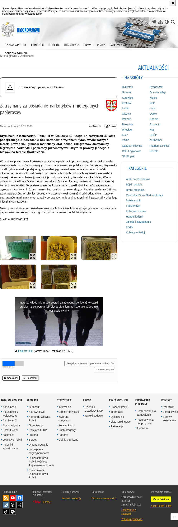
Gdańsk (126, 92)
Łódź (152, 108)
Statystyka (64, 400)
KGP (125, 135)
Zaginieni (8, 434)
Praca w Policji (118, 400)
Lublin (125, 108)
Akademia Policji (159, 145)
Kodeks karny (67, 425)
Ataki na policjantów (138, 179)
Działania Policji (11, 400)
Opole (153, 113)
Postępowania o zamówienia (146, 413)
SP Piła (154, 151)
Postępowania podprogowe (145, 421)
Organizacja (36, 425)
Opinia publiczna (68, 439)
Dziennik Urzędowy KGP (94, 408)
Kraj (152, 129)
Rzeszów (127, 124)
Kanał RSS (6, 498)
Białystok (127, 87)
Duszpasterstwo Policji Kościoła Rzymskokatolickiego (41, 461)
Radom (154, 119)
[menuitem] (15, 44)
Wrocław (127, 129)
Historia (33, 434)
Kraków (126, 103)
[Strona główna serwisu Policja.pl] (154, 21)
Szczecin (155, 124)
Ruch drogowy (11, 425)
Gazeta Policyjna (132, 145)
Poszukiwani (10, 430)
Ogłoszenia (117, 416)
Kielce (153, 97)
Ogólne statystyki (69, 411)
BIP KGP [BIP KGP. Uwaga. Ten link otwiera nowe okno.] (47, 502)
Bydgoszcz (156, 87)
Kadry (129, 227)
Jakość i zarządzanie (138, 221)
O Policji (32, 400)
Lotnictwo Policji (12, 439)
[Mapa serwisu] (160, 21)
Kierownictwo (36, 411)
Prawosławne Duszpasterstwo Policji (38, 474)
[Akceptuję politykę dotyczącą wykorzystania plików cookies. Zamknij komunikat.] (173, 3)
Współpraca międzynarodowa (39, 451)
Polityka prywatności (132, 519)
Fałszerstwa (133, 205)
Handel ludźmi (134, 216)
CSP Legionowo (131, 151)
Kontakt (166, 400)
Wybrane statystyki (64, 418)
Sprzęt (32, 439)
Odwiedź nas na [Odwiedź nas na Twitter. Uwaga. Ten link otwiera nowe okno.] (19, 505)
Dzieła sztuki (133, 200)
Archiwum (142, 428)
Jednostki (34, 407)
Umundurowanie (38, 444)
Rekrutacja (117, 426)
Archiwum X (10, 420)
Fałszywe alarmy (136, 211)
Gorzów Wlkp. (158, 92)
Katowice (127, 97)
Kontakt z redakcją (71, 498)
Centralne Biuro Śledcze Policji (144, 195)
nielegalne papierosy (76, 363)
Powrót (95, 126)
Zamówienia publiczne (142, 402)
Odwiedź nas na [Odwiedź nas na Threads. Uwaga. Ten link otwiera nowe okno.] (13, 505)
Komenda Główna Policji (39, 418)
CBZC (125, 140)
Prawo (87, 400)
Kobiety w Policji (135, 232)
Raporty (63, 434)
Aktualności (9, 407)
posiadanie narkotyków (102, 363)
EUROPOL (156, 140)
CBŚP (153, 135)
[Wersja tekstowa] (167, 21)
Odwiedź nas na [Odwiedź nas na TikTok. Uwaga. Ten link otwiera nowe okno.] (6, 512)
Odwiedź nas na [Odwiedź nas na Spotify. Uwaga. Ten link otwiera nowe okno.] (13, 512)
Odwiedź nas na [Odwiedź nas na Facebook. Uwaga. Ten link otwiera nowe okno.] (19, 498)
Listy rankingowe (121, 421)
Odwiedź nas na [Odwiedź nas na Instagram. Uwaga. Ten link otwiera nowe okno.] (6, 505)
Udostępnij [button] (11, 378)
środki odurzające (105, 369)
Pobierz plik (25, 350)
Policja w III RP (38, 430)
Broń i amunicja (135, 189)
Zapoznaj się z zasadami (128, 511)
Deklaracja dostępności (103, 498)
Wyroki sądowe (94, 415)
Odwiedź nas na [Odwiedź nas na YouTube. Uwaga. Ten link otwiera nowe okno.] (13, 498)
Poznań (126, 119)
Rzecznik (168, 407)
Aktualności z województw (10, 413)
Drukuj (110, 126)
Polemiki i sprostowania (11, 446)
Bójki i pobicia (134, 184)
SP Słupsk (128, 156)
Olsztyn (126, 113)
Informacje (65, 407)
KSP (152, 103)
